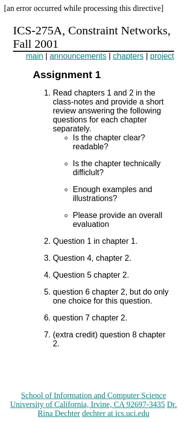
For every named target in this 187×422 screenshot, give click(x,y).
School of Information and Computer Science (93, 395)
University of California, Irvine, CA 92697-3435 (87, 404)
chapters (128, 56)
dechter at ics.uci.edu (115, 413)
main (34, 56)
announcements (78, 56)
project (162, 56)
